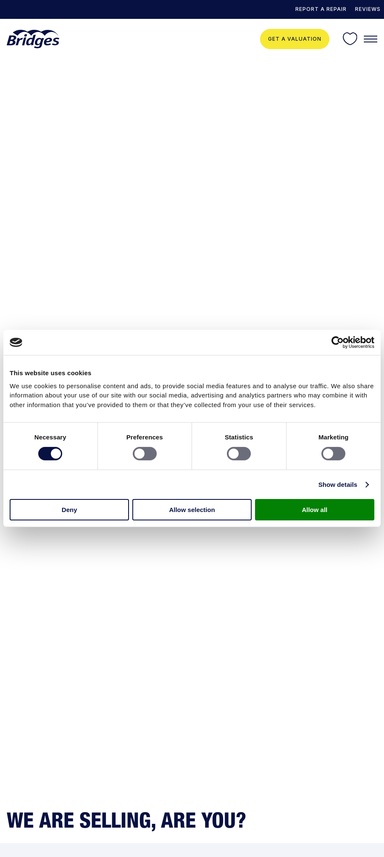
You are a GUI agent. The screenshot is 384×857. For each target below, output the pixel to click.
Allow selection (192, 509)
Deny (69, 509)
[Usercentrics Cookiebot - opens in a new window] (337, 342)
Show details (338, 484)
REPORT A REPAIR (321, 9)
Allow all (314, 509)
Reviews (368, 9)
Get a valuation (294, 39)
